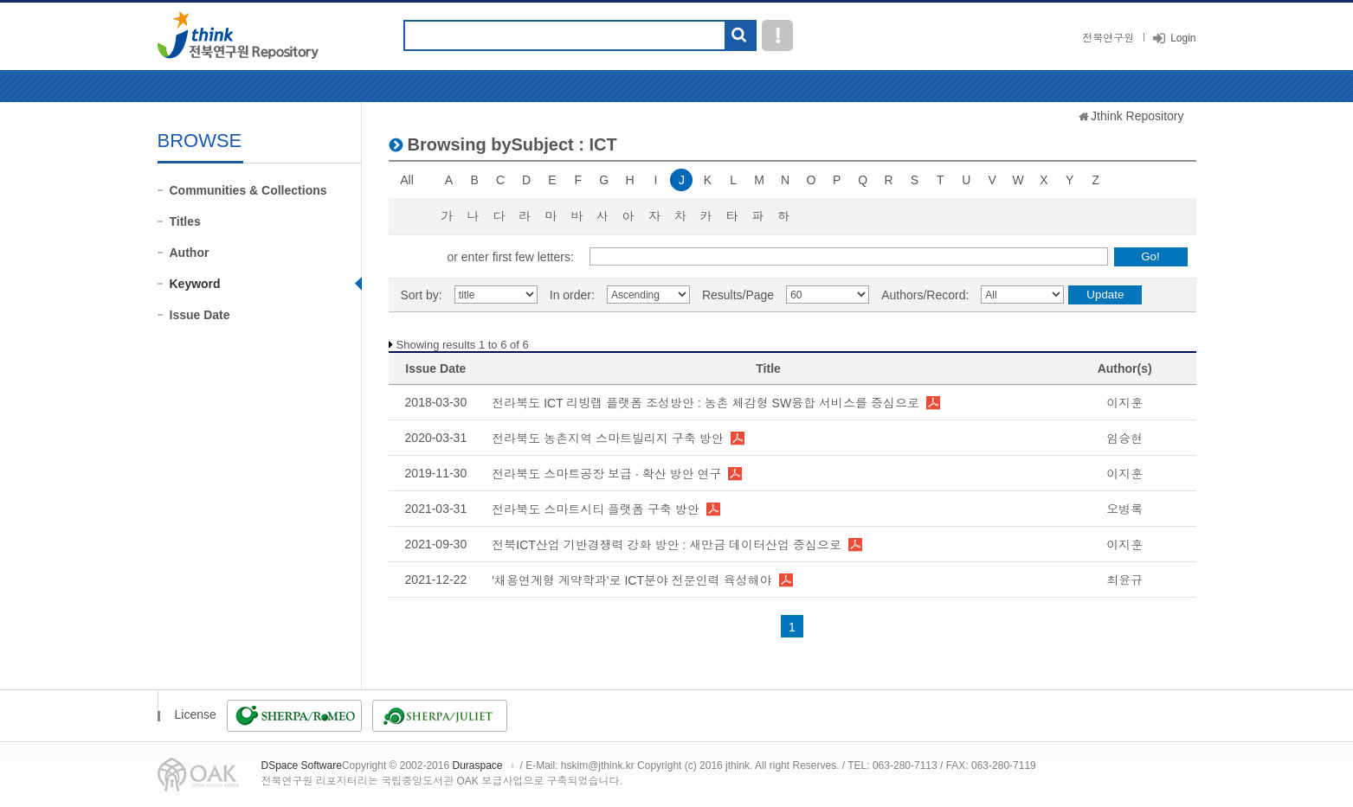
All (407, 180)
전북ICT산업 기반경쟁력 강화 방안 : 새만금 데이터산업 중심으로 (666, 545)
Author (189, 252)
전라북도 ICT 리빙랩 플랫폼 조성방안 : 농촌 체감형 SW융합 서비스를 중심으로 (705, 403)
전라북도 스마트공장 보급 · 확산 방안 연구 (606, 474)
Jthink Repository (1137, 116)
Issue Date (200, 315)
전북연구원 (1108, 38)
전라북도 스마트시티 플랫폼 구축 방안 (595, 509)
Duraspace (477, 765)
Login (1182, 38)
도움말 (777, 35)
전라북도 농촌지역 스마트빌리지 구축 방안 (608, 438)
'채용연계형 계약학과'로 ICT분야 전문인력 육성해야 (631, 580)
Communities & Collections (248, 190)
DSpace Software (301, 765)
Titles (185, 221)
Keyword (195, 284)
